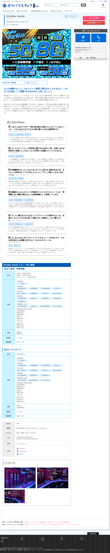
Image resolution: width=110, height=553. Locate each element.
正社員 (11, 134)
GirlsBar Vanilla (16, 16)
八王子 (82, 539)
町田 (2, 541)
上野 (2, 539)
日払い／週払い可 (14, 245)
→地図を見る (43, 428)
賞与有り (27, 134)
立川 (62, 539)
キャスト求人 (94, 18)
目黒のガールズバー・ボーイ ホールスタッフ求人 (38, 524)
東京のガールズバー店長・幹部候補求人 (59, 522)
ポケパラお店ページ (22, 443)
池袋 (22, 537)
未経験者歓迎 (19, 156)
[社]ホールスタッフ (31, 82)
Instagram (20, 448)
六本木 (42, 537)
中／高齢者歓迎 (28, 200)
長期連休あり (19, 224)
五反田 (42, 539)
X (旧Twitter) (21, 451)
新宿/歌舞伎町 (4, 537)
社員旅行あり (29, 224)
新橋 (62, 537)
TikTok (19, 454)
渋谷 (22, 539)
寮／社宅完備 (19, 178)
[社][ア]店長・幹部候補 (9, 82)
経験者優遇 (18, 200)
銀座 (82, 537)
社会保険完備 (19, 134)
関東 (20, 5)
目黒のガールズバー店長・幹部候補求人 (35, 522)
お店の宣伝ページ (93, 23)
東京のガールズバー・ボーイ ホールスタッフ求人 (66, 524)
